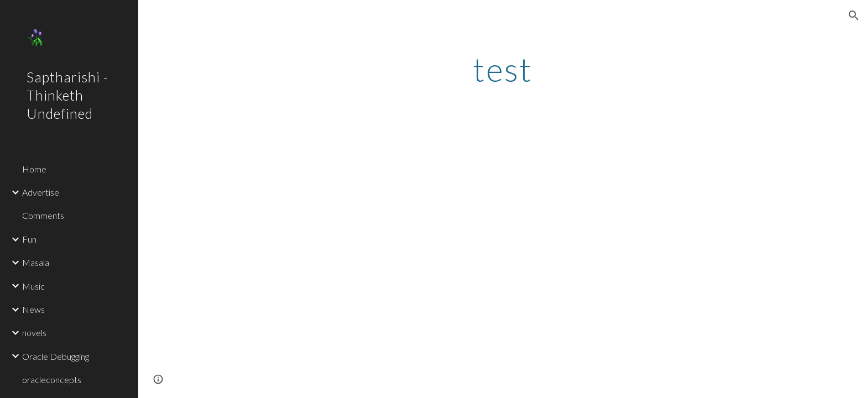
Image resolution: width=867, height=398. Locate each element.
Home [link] (34, 169)
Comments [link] (43, 215)
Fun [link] (29, 239)
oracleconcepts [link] (51, 379)
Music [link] (33, 286)
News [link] (33, 309)
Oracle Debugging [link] (55, 356)
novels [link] (34, 332)
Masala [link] (35, 262)
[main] (503, 69)
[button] (853, 15)
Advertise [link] (40, 192)
